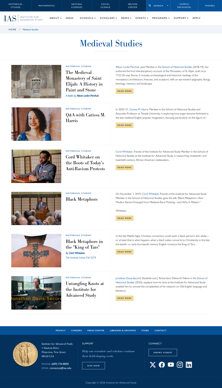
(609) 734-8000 (60, 363)
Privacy (61, 330)
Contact (160, 330)
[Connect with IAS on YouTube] (171, 366)
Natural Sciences (76, 5)
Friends (210, 6)
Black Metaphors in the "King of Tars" (84, 244)
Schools (87, 18)
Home (12, 29)
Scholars (107, 18)
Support (180, 18)
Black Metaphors (82, 199)
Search (158, 6)
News (125, 18)
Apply (197, 18)
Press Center (95, 330)
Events (141, 18)
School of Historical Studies (177, 67)
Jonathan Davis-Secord (128, 278)
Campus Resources (184, 5)
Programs (160, 18)
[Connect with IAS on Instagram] (180, 366)
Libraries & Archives (123, 330)
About (54, 18)
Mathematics (47, 6)
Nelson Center (133, 5)
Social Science (105, 5)
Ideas (70, 18)
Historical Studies (16, 5)
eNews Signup (163, 352)
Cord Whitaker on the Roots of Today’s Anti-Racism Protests (85, 162)
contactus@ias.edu (60, 368)
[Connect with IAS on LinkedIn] (189, 366)
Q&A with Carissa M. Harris (85, 118)
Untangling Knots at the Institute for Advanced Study (85, 289)
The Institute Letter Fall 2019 (81, 257)
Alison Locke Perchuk (88, 95)
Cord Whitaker (124, 151)
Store (145, 330)
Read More (125, 91)
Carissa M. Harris (138, 109)
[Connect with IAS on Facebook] (162, 366)
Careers (76, 330)
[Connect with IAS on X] (153, 366)
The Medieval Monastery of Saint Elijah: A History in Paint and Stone (84, 81)
